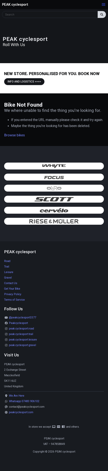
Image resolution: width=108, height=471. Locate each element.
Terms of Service (14, 299)
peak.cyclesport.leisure (23, 339)
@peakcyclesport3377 (22, 317)
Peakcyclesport (18, 323)
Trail (6, 266)
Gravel (8, 277)
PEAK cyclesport (15, 4)
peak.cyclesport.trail (21, 334)
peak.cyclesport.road (21, 328)
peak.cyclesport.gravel (22, 345)
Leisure (8, 272)
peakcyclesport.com (21, 412)
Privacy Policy (12, 294)
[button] (103, 4)
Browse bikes (14, 135)
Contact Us (10, 283)
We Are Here (16, 395)
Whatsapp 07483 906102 (24, 401)
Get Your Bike (12, 288)
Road (7, 261)
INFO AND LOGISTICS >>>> (24, 81)
